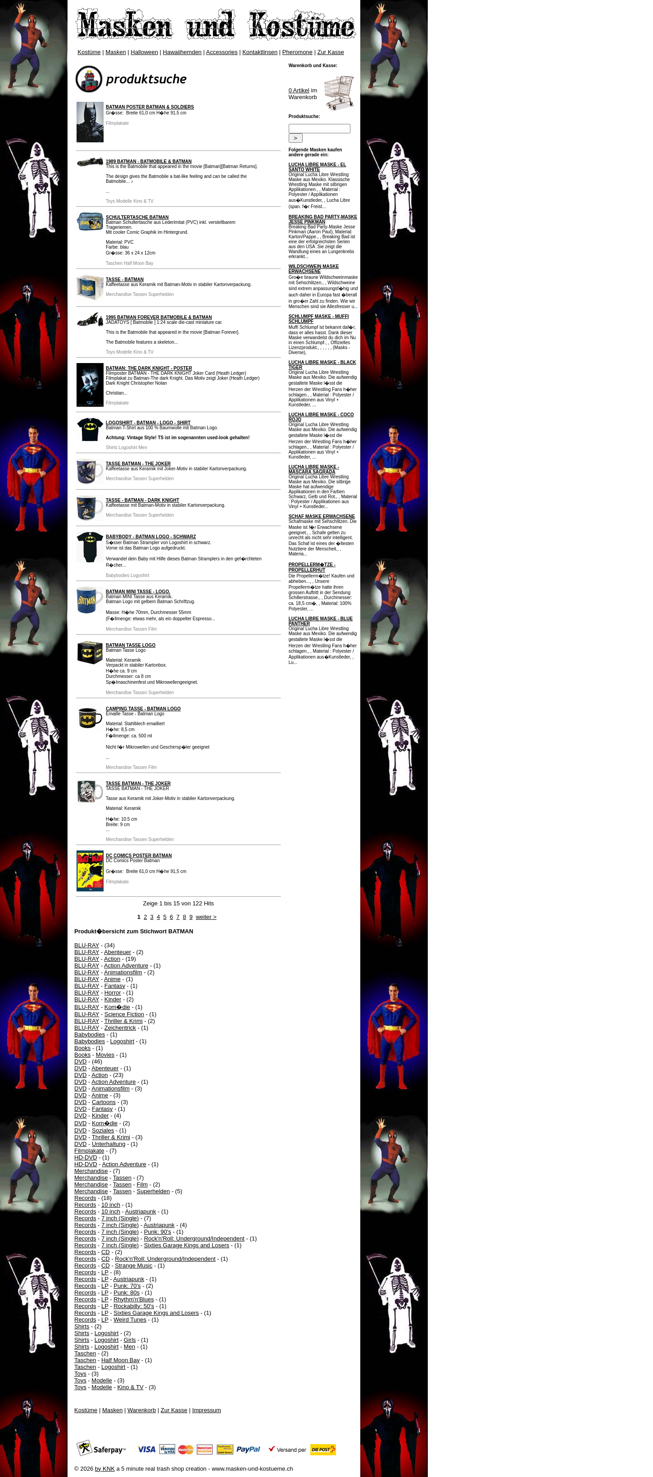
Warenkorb (141, 1410)
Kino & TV (130, 1387)
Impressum (206, 1410)
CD (105, 1252)
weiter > (206, 916)
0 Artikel (299, 90)
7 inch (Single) (120, 1218)
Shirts (81, 1326)
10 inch (110, 1204)
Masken (115, 52)
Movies (105, 1054)
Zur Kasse (330, 52)
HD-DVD (85, 1157)
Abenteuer (117, 952)
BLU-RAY (86, 945)
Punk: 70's (127, 1285)
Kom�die (117, 1007)
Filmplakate (89, 1150)
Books (82, 1048)
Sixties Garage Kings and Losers (186, 1245)
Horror (112, 992)
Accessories (222, 52)
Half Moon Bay (120, 1360)
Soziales (103, 1130)
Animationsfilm (123, 972)
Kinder (113, 999)
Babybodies (89, 1034)
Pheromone (297, 52)
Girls (130, 1339)
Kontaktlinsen (259, 52)
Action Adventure (126, 965)
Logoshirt (122, 1041)
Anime (112, 979)
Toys (80, 1373)
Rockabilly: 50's (133, 1306)
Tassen (122, 1177)
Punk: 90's (157, 1231)
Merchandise (91, 1171)
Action (112, 958)
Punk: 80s (126, 1292)
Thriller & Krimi (123, 1021)
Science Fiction (124, 1014)
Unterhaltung (108, 1144)
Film (142, 1184)
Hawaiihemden (182, 52)
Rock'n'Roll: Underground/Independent (194, 1238)
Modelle (101, 1380)
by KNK (105, 1468)
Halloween (144, 52)
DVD (80, 1061)
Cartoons (104, 1102)
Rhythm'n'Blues (133, 1299)
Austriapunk (140, 1211)
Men (129, 1346)
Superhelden (153, 1191)
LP (105, 1272)
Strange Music (133, 1265)
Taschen (85, 1353)
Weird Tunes (129, 1319)
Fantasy (114, 985)
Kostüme (88, 52)
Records (85, 1198)
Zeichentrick (120, 1027)
